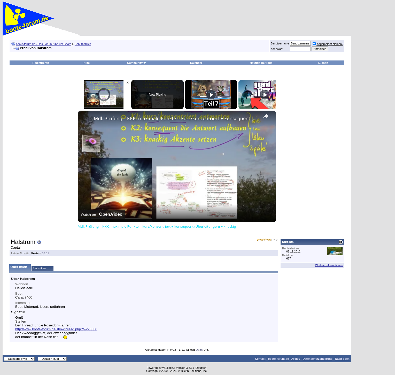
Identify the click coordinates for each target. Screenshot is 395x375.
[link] (86, 119)
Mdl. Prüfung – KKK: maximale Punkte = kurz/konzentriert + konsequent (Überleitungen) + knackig (176, 118)
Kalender (196, 62)
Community (136, 62)
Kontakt (260, 358)
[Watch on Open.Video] (101, 214)
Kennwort (276, 48)
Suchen (323, 62)
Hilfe (86, 62)
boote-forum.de (278, 358)
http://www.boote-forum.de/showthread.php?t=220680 (56, 329)
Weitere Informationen (329, 265)
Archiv (295, 358)
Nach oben (342, 358)
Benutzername (279, 43)
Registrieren (41, 62)
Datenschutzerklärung (317, 358)
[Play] (211, 94)
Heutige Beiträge (261, 62)
